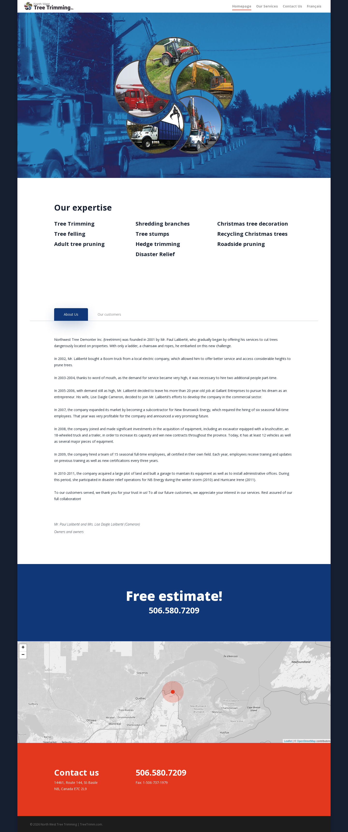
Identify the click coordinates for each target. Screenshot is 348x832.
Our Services (267, 6)
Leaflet (288, 741)
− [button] (23, 655)
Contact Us (292, 6)
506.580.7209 (174, 610)
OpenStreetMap (306, 741)
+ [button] (23, 647)
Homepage (241, 6)
